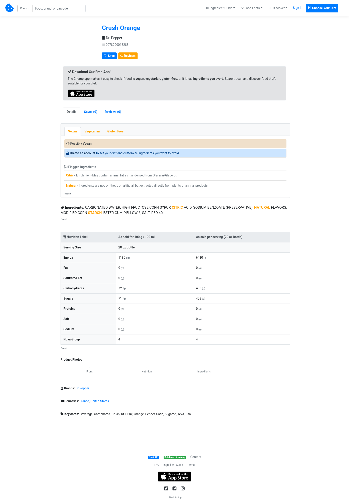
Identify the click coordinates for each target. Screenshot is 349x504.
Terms (191, 464)
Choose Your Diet (322, 8)
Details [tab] (72, 112)
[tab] (90, 112)
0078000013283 (115, 44)
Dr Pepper (82, 388)
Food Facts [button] (250, 8)
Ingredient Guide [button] (219, 8)
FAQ (156, 464)
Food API (153, 457)
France (84, 401)
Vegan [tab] (72, 131)
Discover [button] (277, 8)
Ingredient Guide (173, 464)
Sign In (297, 8)
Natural (71, 185)
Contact (195, 457)
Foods (24, 8)
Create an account (82, 153)
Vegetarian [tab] (92, 131)
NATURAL (262, 207)
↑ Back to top (174, 497)
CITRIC (177, 207)
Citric (70, 175)
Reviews (128, 56)
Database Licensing (174, 457)
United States (99, 401)
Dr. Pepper (112, 38)
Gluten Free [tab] (115, 131)
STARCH (95, 213)
